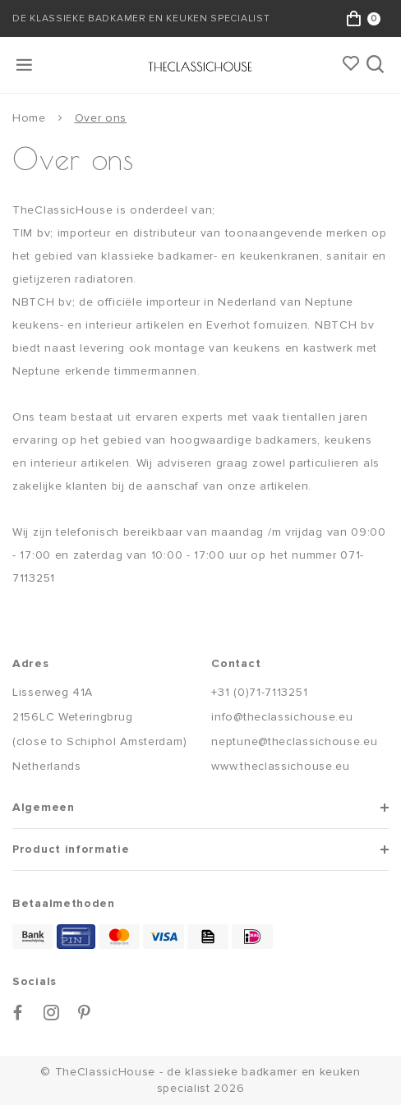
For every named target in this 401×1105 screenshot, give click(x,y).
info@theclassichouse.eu (282, 717)
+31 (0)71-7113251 (259, 692)
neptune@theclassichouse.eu (294, 741)
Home (29, 118)
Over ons (101, 118)
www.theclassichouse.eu (280, 766)
